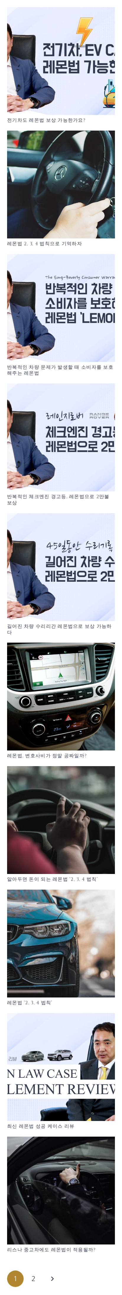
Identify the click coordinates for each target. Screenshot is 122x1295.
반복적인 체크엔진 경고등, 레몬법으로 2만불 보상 (58, 499)
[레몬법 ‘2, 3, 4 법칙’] (61, 943)
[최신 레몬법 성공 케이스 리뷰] (61, 1067)
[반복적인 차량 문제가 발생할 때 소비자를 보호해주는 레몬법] (61, 308)
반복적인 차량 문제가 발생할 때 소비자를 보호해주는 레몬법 (60, 370)
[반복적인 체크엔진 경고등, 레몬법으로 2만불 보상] (61, 437)
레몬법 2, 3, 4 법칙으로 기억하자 (44, 244)
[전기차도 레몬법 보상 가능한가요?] (61, 61)
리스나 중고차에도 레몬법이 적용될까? (51, 1250)
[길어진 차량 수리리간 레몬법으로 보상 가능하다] (61, 567)
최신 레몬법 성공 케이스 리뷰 (40, 1126)
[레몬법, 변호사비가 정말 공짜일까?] (61, 696)
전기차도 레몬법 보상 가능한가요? (46, 120)
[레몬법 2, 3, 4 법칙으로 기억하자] (61, 184)
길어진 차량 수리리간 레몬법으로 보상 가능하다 (59, 629)
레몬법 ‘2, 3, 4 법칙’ (29, 1003)
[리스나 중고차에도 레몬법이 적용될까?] (61, 1190)
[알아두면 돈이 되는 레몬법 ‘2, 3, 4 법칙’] (61, 820)
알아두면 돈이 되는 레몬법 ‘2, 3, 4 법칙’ (52, 879)
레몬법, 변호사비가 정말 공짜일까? (47, 756)
